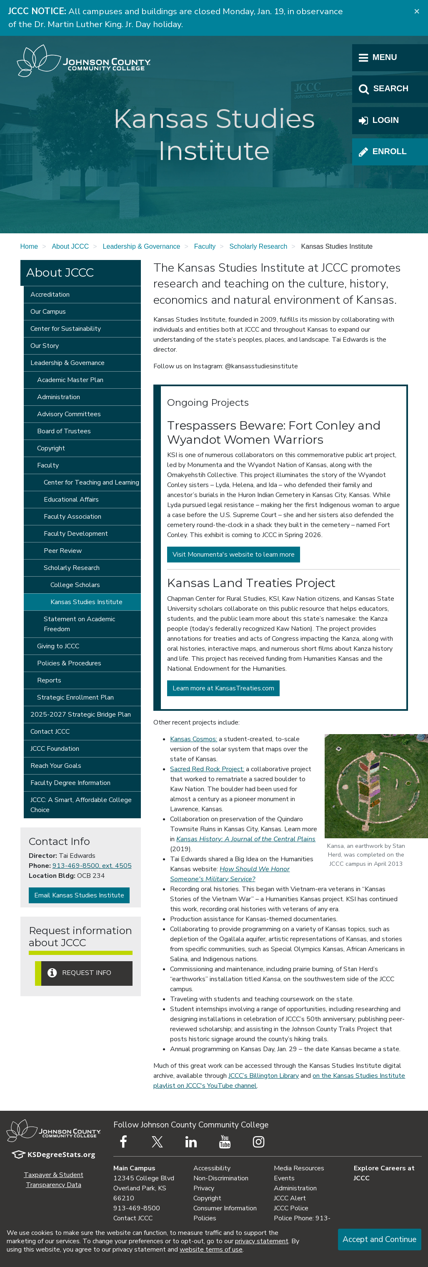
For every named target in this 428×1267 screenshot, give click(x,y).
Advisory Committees (69, 414)
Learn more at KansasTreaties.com (223, 688)
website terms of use (211, 1249)
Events (284, 1178)
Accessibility (211, 1168)
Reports (49, 680)
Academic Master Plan (70, 380)
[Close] (416, 11)
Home (29, 246)
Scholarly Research (259, 246)
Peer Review (63, 550)
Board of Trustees (64, 431)
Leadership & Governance (141, 246)
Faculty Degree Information (70, 782)
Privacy (203, 1188)
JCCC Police (291, 1208)
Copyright (51, 448)
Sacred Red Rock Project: (207, 769)
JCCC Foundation (54, 748)
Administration (58, 397)
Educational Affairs (71, 499)
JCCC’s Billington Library (263, 1075)
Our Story (44, 345)
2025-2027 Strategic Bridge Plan (80, 714)
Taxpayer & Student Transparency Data (53, 1180)
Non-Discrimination (220, 1178)
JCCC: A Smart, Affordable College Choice (81, 805)
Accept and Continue (379, 1239)
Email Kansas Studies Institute (79, 895)
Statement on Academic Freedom (79, 624)
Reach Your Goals (55, 765)
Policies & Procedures (69, 663)
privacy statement (261, 1241)
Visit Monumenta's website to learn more (234, 554)
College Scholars (75, 585)
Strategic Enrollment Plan (75, 697)
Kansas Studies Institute (86, 602)
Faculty (205, 246)
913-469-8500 (136, 1208)
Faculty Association (72, 516)
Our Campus (48, 311)
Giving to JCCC (58, 646)
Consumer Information (225, 1208)
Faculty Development (76, 533)
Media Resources (299, 1168)
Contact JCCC (50, 731)
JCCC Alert (290, 1198)
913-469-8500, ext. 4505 (92, 865)
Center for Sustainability (65, 328)
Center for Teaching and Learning (91, 482)
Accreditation (50, 294)
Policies (204, 1218)
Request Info (79, 972)
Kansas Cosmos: (193, 739)
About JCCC (70, 246)
